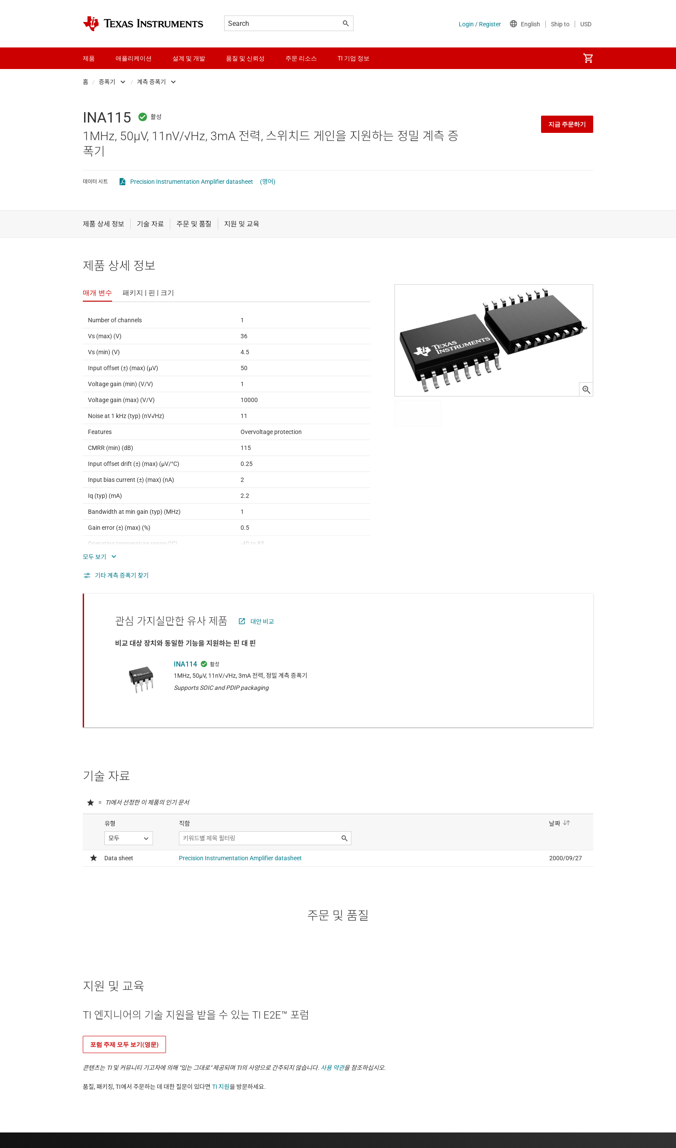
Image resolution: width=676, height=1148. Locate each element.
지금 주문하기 (567, 124)
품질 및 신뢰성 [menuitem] (245, 58)
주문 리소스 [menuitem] (301, 58)
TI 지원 (221, 1086)
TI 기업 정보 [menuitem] (353, 58)
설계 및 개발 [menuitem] (188, 58)
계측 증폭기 (151, 82)
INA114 (185, 664)
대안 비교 (262, 621)
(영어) (267, 181)
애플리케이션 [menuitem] (134, 58)
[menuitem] (588, 58)
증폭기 (107, 82)
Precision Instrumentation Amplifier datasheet (191, 181)
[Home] (143, 23)
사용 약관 (332, 1067)
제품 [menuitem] (89, 58)
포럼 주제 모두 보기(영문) (124, 1044)
